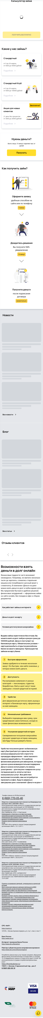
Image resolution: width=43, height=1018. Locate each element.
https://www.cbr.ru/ (7, 938)
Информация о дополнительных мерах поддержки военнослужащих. (18, 909)
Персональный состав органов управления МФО (17, 847)
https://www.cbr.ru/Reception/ (11, 944)
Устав (3, 823)
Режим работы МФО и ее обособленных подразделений (19, 890)
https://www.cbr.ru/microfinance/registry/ (14, 950)
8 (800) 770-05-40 (12, 798)
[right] (12, 554)
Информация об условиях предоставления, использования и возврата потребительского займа (21, 818)
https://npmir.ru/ (7, 928)
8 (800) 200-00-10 (8, 968)
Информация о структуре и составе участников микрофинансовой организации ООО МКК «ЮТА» (17, 815)
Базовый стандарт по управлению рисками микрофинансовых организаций (21, 893)
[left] (8, 554)
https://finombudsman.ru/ (11, 964)
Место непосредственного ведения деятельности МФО (19, 887)
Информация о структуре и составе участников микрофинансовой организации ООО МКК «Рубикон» (18, 844)
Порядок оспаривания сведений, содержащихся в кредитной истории (21, 884)
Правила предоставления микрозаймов (14, 821)
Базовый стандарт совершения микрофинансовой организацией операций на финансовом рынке (17, 905)
